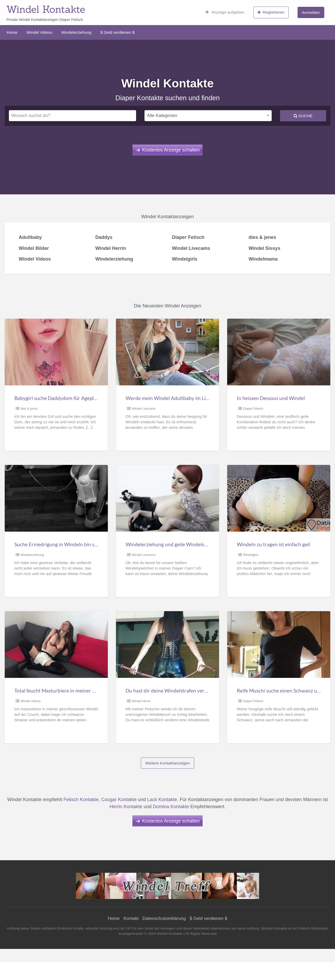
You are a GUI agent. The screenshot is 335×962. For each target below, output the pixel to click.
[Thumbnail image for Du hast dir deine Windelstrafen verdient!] (167, 644)
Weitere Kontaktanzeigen (167, 763)
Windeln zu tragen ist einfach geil (273, 544)
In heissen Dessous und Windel (271, 398)
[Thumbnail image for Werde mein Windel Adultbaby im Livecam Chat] (167, 352)
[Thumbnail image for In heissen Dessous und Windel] (278, 352)
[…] (89, 427)
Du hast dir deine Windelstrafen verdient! (172, 691)
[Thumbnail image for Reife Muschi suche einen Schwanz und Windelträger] (278, 644)
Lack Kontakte (162, 799)
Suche (303, 116)
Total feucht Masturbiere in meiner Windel (61, 691)
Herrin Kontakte (125, 806)
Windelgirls (251, 555)
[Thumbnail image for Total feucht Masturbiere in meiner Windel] (56, 644)
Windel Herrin (141, 701)
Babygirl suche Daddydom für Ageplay (56, 398)
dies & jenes (29, 408)
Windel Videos (39, 32)
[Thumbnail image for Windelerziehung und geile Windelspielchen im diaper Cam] (167, 498)
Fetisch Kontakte (80, 799)
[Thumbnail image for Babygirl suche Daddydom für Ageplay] (56, 352)
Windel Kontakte (45, 9)
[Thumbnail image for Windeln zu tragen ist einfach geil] (278, 498)
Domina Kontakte (171, 806)
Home (12, 32)
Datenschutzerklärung (164, 918)
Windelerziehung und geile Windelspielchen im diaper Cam (191, 544)
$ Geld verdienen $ (117, 32)
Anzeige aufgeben (224, 12)
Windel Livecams (144, 408)
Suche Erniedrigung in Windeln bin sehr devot (65, 544)
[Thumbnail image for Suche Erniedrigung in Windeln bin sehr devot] (56, 498)
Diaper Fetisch (253, 408)
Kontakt (131, 918)
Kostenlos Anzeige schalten (171, 150)
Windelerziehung (76, 32)
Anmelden (311, 12)
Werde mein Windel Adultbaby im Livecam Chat (179, 398)
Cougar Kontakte (119, 799)
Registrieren (271, 12)
